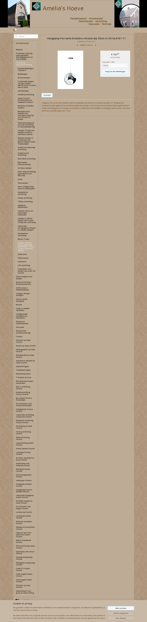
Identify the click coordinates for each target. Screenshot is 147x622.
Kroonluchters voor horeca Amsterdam (24, 404)
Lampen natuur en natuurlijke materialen (25, 213)
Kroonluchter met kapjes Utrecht (23, 507)
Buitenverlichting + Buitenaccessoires (24, 283)
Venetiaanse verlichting (23, 234)
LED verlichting (24, 265)
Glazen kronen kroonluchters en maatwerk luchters (25, 100)
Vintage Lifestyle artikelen (23, 294)
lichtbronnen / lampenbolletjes (22, 289)
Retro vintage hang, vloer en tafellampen (26, 187)
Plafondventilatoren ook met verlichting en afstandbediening (26, 125)
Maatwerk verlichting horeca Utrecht (24, 421)
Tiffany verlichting (25, 201)
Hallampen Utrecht (24, 480)
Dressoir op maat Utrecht (23, 341)
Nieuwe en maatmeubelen (22, 322)
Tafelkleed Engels (23, 370)
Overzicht (47, 95)
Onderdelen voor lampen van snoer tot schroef (26, 271)
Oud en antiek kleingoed (21, 300)
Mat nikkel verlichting (27, 159)
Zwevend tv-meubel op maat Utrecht (25, 361)
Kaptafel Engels (22, 366)
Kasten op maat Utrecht (26, 346)
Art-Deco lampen (25, 168)
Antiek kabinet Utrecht (25, 448)
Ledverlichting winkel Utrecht (24, 444)
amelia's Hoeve (20, 614)
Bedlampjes (22, 74)
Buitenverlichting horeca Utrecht (23, 393)
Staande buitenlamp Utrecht (24, 558)
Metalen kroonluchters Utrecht (25, 528)
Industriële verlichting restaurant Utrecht (25, 416)
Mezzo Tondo (23, 239)
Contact (19, 336)
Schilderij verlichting (26, 94)
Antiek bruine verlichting (23, 154)
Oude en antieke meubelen (22, 309)
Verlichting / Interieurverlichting (24, 64)
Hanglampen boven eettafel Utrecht (24, 491)
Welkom (19, 49)
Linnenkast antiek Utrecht (23, 517)
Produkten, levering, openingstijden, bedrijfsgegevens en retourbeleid (24, 56)
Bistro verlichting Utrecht (23, 388)
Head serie (22, 261)
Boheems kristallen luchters (26, 107)
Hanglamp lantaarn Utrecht (24, 485)
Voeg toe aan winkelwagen (115, 71)
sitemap (65, 618)
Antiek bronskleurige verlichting (26, 148)
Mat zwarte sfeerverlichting (24, 163)
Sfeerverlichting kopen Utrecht (25, 547)
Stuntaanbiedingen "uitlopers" (26, 69)
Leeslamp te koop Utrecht (23, 453)
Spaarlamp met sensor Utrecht (25, 552)
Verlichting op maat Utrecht (24, 427)
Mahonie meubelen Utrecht (24, 522)
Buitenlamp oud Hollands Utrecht (23, 464)
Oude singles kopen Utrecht (24, 575)
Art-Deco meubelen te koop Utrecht (25, 459)
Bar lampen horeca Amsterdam (24, 399)
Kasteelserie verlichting (23, 193)
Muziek (19, 304)
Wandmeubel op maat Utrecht (25, 356)
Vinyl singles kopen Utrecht (24, 581)
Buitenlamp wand (23, 374)
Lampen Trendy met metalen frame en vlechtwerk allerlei (26, 132)
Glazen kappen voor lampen (24, 277)
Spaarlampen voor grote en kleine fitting (25, 592)
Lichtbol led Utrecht (24, 512)
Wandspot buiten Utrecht (23, 470)
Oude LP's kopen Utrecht (23, 569)
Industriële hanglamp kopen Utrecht (25, 496)
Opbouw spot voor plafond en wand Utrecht (23, 534)
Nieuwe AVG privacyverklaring (23, 332)
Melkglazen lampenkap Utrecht (25, 564)
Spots (20, 179)
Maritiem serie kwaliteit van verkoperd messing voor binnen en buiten (26, 115)
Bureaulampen (24, 77)
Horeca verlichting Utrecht (23, 433)
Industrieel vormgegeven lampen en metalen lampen (27, 228)
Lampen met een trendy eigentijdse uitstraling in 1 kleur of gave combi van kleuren (26, 247)
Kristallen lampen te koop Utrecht (24, 502)
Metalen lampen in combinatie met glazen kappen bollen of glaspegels (27, 141)
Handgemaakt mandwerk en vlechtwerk (22, 316)
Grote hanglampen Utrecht (24, 476)
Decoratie (20, 327)
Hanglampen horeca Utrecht (24, 410)
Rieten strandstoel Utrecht (23, 541)
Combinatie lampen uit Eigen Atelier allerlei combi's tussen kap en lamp (27, 84)
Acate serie (22, 254)
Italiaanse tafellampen (23, 206)
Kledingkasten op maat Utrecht (25, 350)
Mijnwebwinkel (97, 618)
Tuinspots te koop (23, 377)
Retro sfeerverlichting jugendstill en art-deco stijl (27, 173)
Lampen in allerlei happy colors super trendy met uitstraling (27, 220)
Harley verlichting (25, 198)
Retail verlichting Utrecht (23, 438)
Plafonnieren (23, 258)
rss (69, 618)
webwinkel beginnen (78, 618)
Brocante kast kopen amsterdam (24, 382)
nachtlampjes (23, 91)
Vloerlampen (23, 183)
